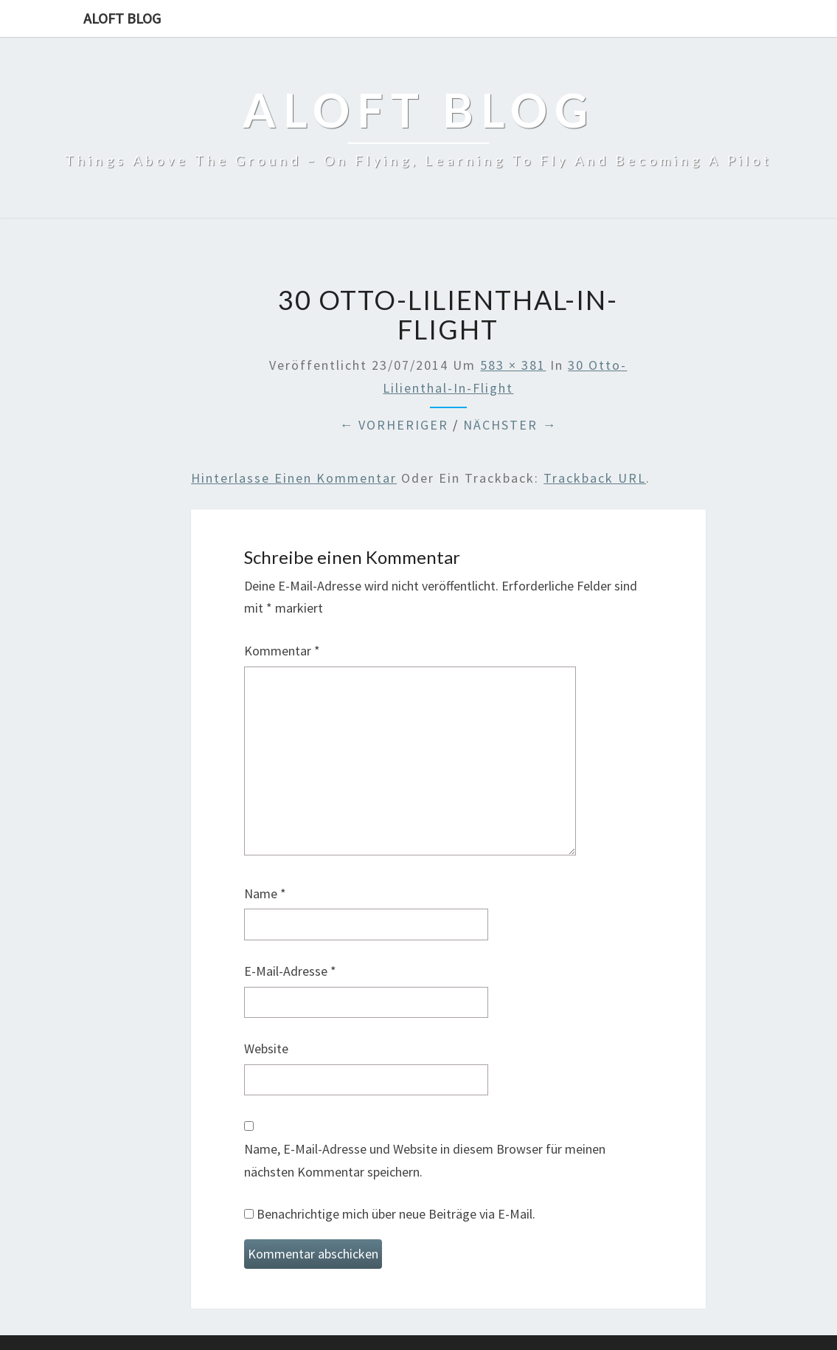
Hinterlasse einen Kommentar (294, 477)
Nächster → (510, 424)
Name (265, 893)
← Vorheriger (393, 424)
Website (266, 1048)
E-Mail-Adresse (290, 970)
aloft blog (122, 18)
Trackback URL (594, 477)
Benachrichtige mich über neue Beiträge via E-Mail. (396, 1213)
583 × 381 (513, 365)
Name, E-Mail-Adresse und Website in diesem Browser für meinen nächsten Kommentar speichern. (424, 1160)
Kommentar (282, 650)
